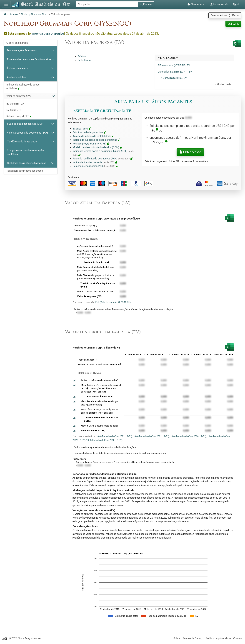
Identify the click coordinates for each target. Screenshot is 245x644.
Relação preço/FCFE (19, 116)
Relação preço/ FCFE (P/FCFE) (91, 143)
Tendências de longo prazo (22, 141)
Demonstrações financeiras (22, 50)
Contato (237, 638)
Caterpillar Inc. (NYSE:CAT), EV (175, 71)
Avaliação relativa (16, 77)
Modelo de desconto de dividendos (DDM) (97, 147)
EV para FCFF (13, 109)
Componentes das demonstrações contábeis (26, 152)
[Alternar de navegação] (6, 4)
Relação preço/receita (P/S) (95, 166)
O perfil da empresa (17, 42)
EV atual (82, 56)
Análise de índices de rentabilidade (93, 136)
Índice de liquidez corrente (95, 162)
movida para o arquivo (48, 33)
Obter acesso (196, 4)
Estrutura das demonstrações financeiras (29, 59)
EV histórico (84, 60)
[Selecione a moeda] (224, 15)
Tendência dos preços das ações (24, 170)
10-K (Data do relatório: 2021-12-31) (151, 436)
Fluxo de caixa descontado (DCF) (25, 123)
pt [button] (236, 4)
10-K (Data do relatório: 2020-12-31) (188, 436)
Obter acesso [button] (190, 152)
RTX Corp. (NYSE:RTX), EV (172, 77)
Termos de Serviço (192, 638)
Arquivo (14, 14)
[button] (157, 130)
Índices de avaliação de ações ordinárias (23, 86)
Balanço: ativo (82, 128)
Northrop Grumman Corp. (34, 14)
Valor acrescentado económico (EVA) (27, 132)
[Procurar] (107, 4)
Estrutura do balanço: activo (89, 132)
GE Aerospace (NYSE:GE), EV (174, 65)
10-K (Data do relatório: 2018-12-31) (104, 440)
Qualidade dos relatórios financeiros (26, 163)
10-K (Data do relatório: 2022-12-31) (113, 302)
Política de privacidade (218, 638)
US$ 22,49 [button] (233, 23)
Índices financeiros (17, 68)
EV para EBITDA (15, 103)
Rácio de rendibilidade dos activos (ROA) (103, 158)
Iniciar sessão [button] (219, 4)
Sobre (176, 638)
